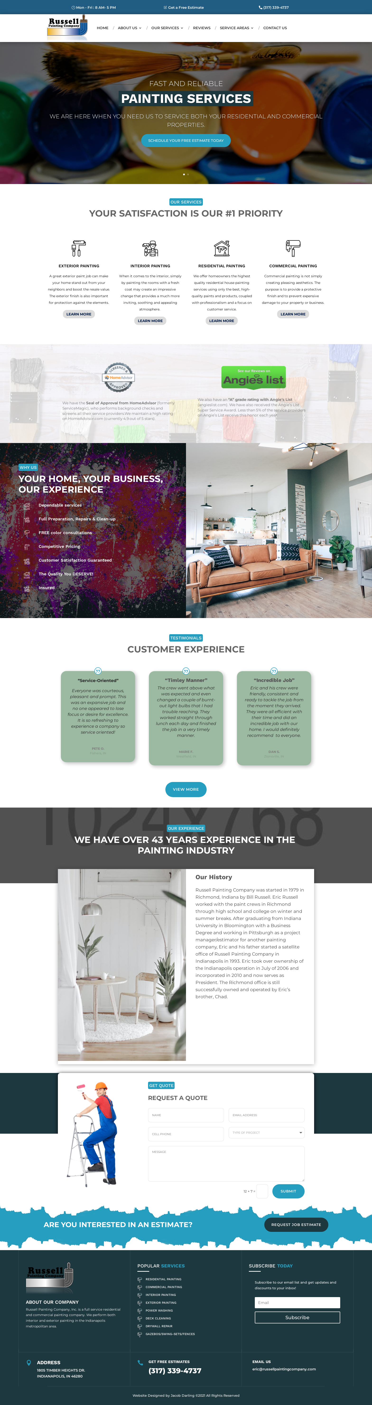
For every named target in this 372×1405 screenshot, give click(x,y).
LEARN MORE (78, 314)
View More (186, 789)
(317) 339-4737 (276, 7)
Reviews (201, 28)
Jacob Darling (183, 1395)
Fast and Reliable (186, 83)
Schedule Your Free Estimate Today (186, 140)
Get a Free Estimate (186, 7)
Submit (288, 1191)
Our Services (165, 28)
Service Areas (234, 28)
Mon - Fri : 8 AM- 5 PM (96, 7)
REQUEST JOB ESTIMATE (296, 1224)
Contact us (275, 28)
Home (102, 28)
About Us (127, 28)
